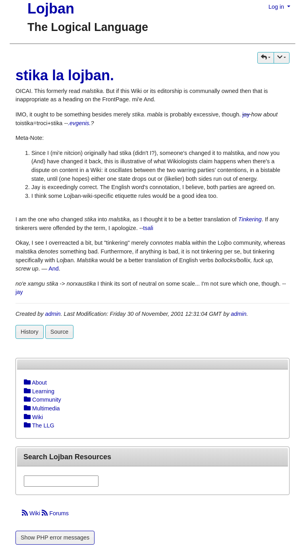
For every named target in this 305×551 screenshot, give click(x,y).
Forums (55, 513)
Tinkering (250, 219)
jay (245, 114)
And (53, 268)
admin (52, 314)
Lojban (50, 8)
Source (59, 332)
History (30, 332)
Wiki (32, 513)
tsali (148, 228)
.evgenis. (79, 123)
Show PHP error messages (55, 537)
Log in (277, 7)
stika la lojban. (64, 75)
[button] (265, 58)
